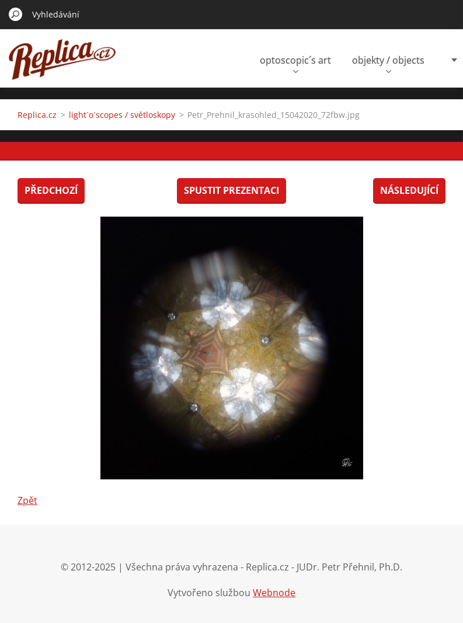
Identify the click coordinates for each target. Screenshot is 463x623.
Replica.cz (37, 114)
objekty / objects (388, 63)
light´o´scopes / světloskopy (122, 114)
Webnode (274, 592)
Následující (409, 190)
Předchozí (51, 190)
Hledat (16, 14)
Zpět (27, 500)
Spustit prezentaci (231, 190)
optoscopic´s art (295, 63)
